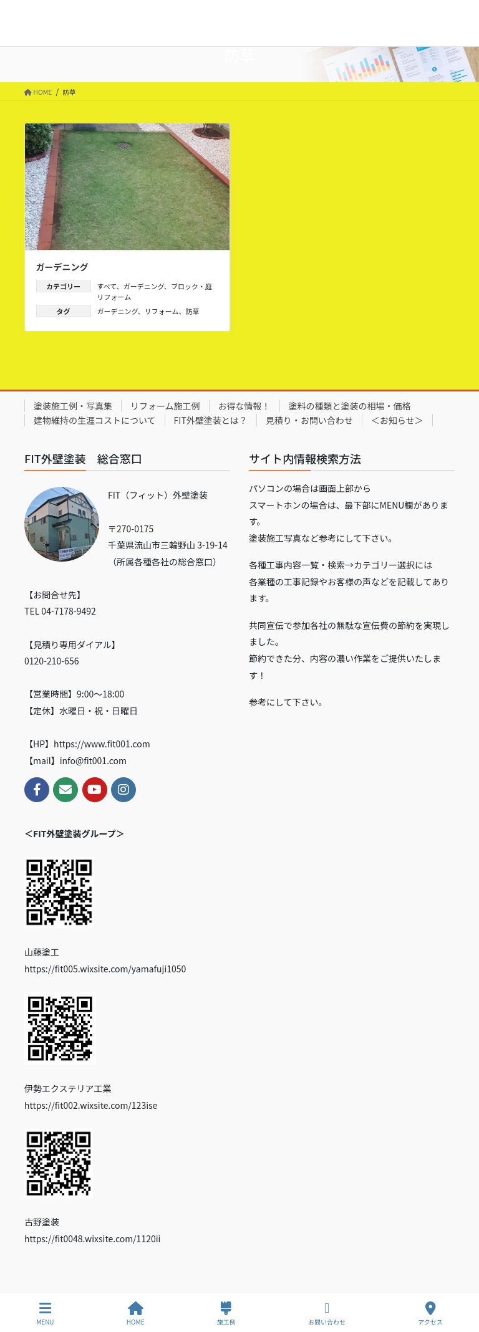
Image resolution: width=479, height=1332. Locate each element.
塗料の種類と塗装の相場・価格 (350, 406)
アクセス (430, 1313)
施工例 (226, 1313)
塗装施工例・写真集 (73, 406)
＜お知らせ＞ (397, 420)
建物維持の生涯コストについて (95, 420)
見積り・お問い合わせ (309, 420)
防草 (192, 311)
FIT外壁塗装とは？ (211, 420)
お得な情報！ (244, 406)
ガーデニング (62, 267)
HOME (136, 1313)
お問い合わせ (327, 1313)
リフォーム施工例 (165, 406)
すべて (107, 286)
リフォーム (162, 311)
